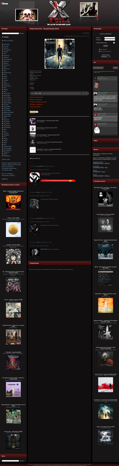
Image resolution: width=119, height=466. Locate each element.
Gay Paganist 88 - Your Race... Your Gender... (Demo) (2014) (105, 188)
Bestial (95, 170)
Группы (5, 179)
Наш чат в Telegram (7, 173)
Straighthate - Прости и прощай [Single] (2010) (49, 149)
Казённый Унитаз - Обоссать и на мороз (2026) (13, 326)
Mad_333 (70, 36)
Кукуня (95, 174)
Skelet (38, 192)
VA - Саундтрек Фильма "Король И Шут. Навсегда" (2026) (13, 272)
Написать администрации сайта (11, 163)
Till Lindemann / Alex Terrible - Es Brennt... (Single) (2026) (13, 378)
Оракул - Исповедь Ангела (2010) (106, 426)
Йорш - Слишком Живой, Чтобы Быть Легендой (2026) (13, 191)
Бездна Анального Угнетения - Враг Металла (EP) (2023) (105, 348)
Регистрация (103, 49)
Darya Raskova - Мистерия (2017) (105, 214)
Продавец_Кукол (98, 162)
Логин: (98, 37)
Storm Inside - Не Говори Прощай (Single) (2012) (49, 142)
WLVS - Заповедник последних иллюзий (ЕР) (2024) (106, 267)
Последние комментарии (9, 168)
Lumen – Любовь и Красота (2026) (13, 299)
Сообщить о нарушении (36, 104)
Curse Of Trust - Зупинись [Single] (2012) (105, 374)
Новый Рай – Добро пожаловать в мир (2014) (105, 294)
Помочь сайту (6, 159)
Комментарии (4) (35, 158)
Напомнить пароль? (105, 51)
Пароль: (98, 39)
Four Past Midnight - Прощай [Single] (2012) (48, 135)
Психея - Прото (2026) (13, 218)
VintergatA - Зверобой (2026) (13, 352)
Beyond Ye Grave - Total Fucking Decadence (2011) (105, 240)
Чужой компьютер (101, 42)
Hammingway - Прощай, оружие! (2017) (47, 127)
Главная (6, 37)
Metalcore (87, 33)
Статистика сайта (7, 170)
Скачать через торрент (36, 99)
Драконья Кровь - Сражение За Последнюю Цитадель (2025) (105, 321)
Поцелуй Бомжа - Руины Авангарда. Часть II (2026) (13, 405)
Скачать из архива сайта (36, 97)
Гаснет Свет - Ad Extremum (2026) (13, 431)
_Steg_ (38, 242)
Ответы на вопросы (8, 166)
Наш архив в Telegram (8, 175)
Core (83, 33)
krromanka (96, 166)
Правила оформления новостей (11, 164)
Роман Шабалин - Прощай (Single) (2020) (48, 120)
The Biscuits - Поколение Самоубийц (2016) (105, 399)
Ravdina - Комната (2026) (13, 244)
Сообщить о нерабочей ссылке (38, 102)
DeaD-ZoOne (39, 218)
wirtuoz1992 (39, 166)
